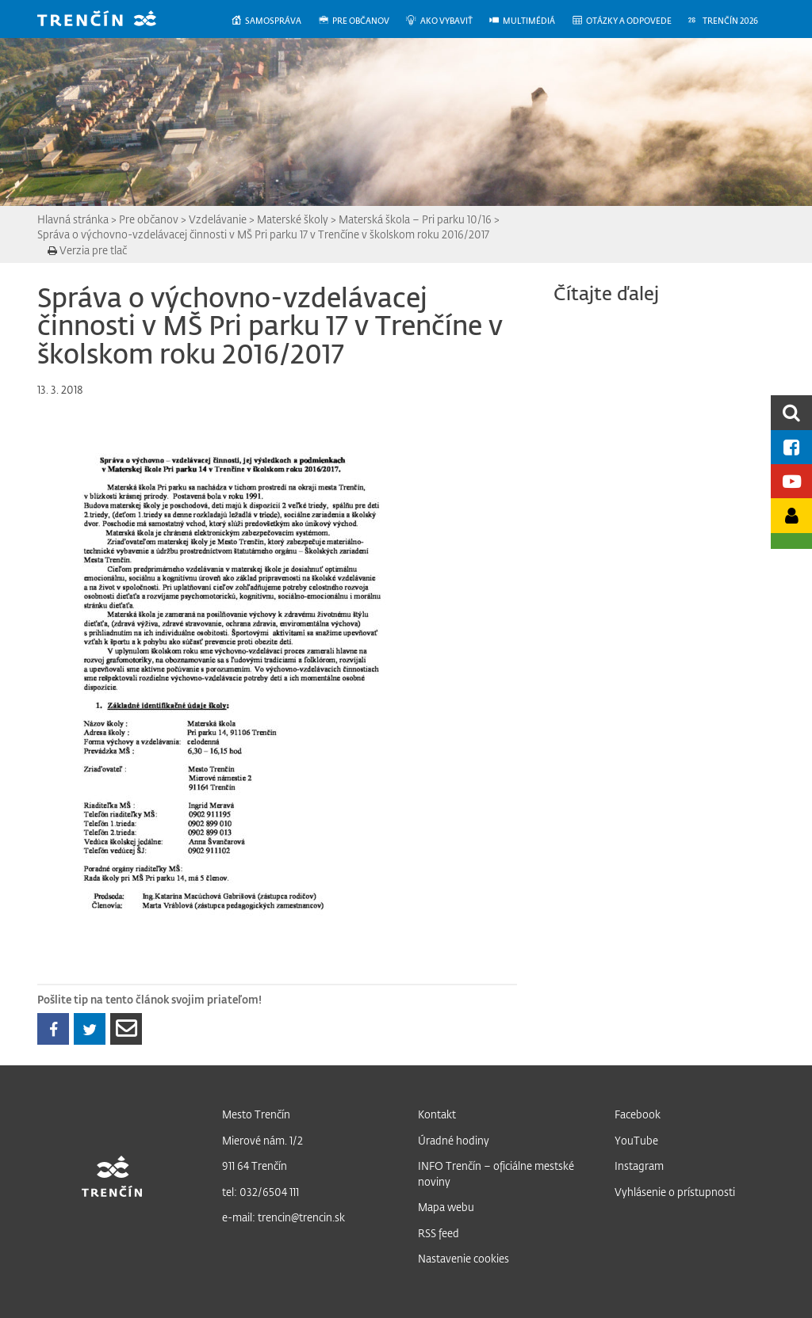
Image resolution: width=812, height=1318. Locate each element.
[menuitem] (274, 21)
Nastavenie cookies (463, 1258)
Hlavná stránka (73, 219)
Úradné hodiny (453, 1140)
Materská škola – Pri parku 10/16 (415, 219)
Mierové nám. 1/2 (262, 1140)
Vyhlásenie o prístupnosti (675, 1191)
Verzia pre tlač (87, 250)
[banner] (108, 20)
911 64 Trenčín (254, 1165)
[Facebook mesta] (791, 447)
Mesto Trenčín (256, 1114)
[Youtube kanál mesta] (791, 481)
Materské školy (292, 219)
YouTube (636, 1140)
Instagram (639, 1165)
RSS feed (438, 1233)
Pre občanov (148, 219)
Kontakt (437, 1114)
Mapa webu (446, 1206)
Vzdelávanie (218, 219)
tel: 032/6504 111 (260, 1191)
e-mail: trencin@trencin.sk (283, 1217)
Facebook (638, 1114)
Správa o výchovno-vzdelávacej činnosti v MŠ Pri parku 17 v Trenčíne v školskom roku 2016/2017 (263, 234)
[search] (791, 412)
